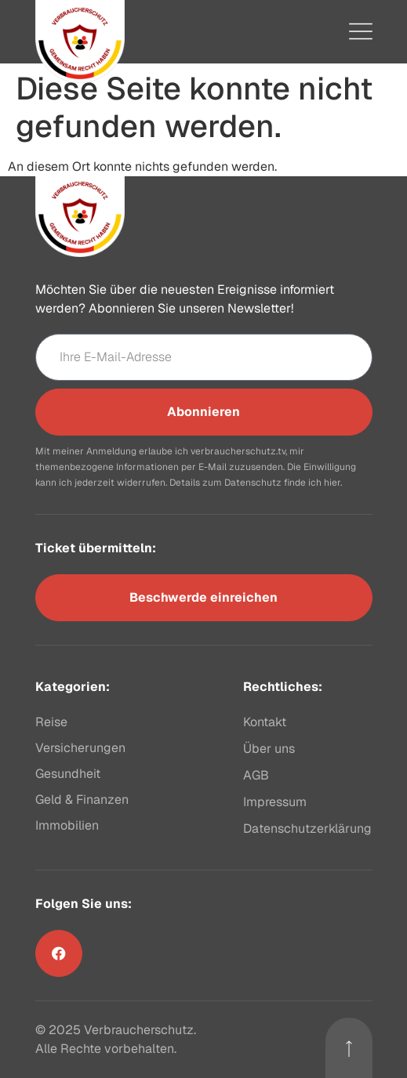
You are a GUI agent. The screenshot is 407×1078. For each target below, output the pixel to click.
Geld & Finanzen (82, 799)
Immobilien (67, 825)
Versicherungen (80, 748)
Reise (51, 722)
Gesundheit (67, 773)
